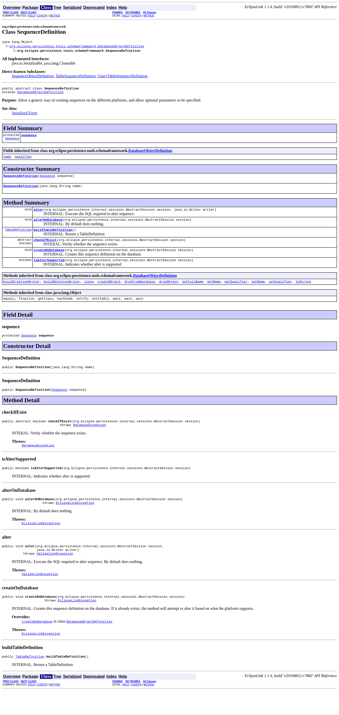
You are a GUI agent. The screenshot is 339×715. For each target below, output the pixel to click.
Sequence (12, 142)
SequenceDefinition (20, 180)
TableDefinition (18, 237)
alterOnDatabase (48, 226)
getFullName (192, 291)
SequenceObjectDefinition (33, 77)
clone (89, 291)
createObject (109, 291)
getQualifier (236, 291)
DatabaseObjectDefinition (40, 94)
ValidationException (54, 574)
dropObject (168, 291)
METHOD (55, 15)
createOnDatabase (49, 258)
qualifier (23, 160)
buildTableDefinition (53, 237)
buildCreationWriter (21, 291)
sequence (28, 138)
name (7, 160)
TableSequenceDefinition (75, 77)
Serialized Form (24, 115)
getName (214, 291)
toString (303, 291)
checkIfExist (45, 248)
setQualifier (280, 291)
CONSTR (42, 15)
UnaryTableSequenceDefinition (122, 77)
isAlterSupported (49, 269)
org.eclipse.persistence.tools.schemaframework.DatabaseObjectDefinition (77, 47)
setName (258, 291)
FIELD (31, 15)
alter (38, 215)
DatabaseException (89, 439)
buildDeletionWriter (62, 291)
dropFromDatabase (139, 291)
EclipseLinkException (75, 520)
